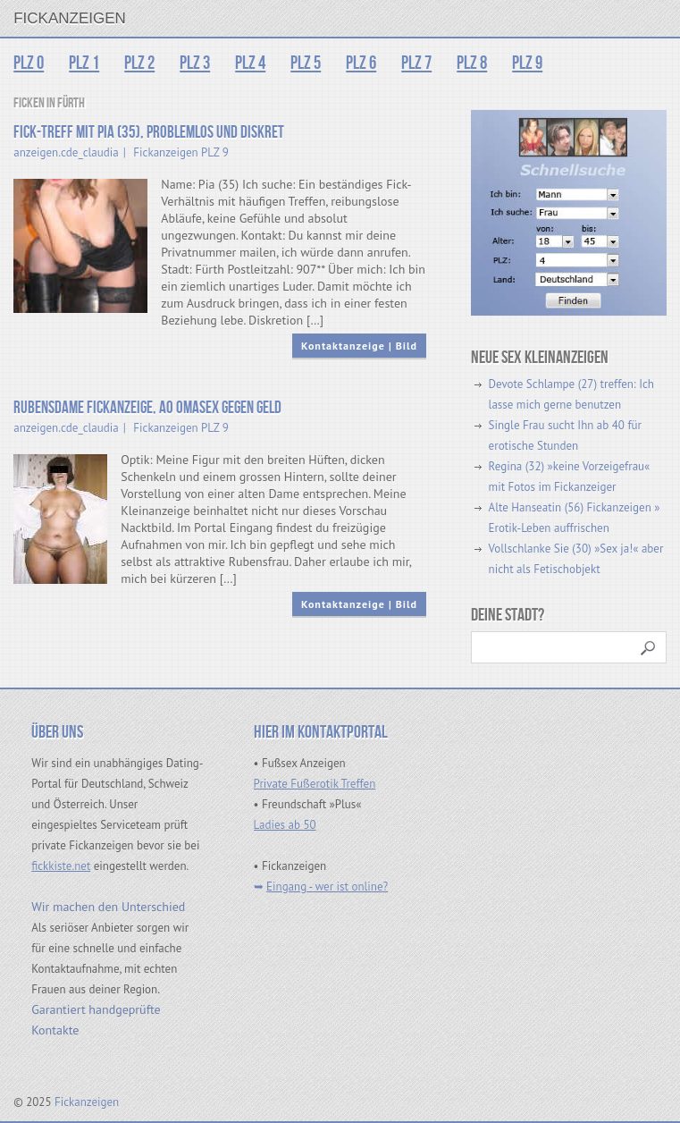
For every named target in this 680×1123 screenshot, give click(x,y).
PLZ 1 (84, 63)
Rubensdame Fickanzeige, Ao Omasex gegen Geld (147, 408)
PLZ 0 (28, 63)
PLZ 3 (195, 63)
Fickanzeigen (69, 18)
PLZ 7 (416, 63)
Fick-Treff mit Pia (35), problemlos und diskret (148, 132)
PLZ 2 (139, 63)
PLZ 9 (527, 63)
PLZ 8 (472, 63)
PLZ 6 (361, 63)
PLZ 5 (305, 63)
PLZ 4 (250, 63)
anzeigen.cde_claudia (66, 152)
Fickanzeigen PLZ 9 (180, 152)
